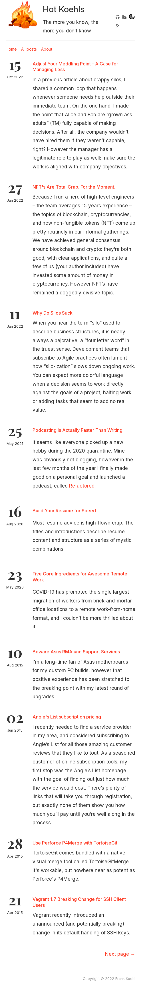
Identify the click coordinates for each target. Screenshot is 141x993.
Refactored (81, 486)
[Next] (120, 954)
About (46, 49)
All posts (29, 49)
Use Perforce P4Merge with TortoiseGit (75, 843)
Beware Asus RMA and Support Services (76, 652)
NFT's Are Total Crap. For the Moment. (74, 187)
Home (11, 49)
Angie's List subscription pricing (67, 717)
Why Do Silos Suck (52, 313)
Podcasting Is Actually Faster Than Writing (77, 430)
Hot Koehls (63, 9)
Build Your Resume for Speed (64, 510)
